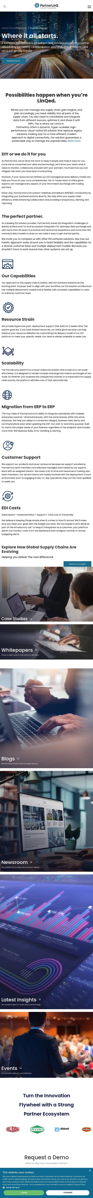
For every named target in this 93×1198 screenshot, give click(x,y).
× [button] (90, 1171)
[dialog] (46, 1183)
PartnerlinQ (46, 5)
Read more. (74, 141)
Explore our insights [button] (77, 564)
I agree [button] (24, 1193)
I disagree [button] (67, 1192)
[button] (46, 1187)
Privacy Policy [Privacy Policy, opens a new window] (79, 1184)
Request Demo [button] (13, 61)
